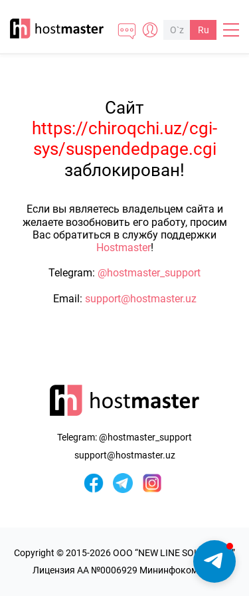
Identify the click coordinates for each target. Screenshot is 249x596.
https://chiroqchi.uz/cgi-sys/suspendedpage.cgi (124, 138)
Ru (203, 30)
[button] (214, 561)
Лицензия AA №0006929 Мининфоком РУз (124, 570)
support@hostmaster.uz (141, 298)
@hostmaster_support (149, 272)
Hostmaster (123, 247)
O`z (177, 30)
